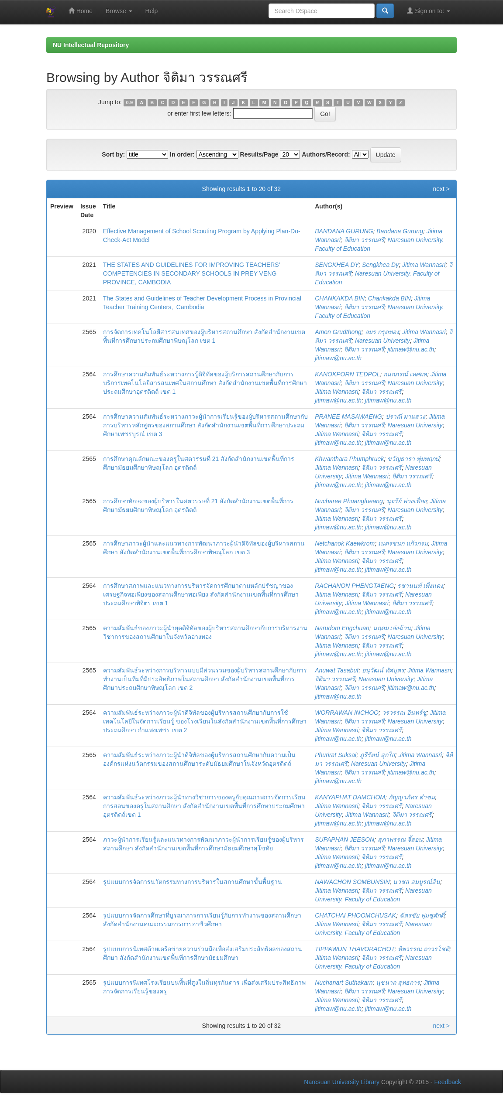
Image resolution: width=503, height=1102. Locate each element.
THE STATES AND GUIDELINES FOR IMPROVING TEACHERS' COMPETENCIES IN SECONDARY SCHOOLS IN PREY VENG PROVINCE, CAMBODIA (191, 273)
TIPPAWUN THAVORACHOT (354, 948)
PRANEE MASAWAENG (348, 416)
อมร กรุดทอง (382, 331)
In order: (182, 154)
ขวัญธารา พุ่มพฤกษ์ (413, 458)
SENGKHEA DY (336, 264)
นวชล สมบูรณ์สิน (416, 881)
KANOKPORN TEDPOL (347, 374)
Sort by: (113, 154)
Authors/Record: (326, 154)
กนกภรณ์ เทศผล (405, 374)
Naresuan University (382, 340)
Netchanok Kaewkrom (345, 543)
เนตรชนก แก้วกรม (403, 543)
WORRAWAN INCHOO (347, 712)
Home (81, 10)
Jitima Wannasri (423, 264)
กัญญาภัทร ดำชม (412, 797)
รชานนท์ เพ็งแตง (420, 585)
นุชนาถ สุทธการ (398, 982)
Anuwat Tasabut (336, 670)
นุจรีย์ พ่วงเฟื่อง (406, 501)
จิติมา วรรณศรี (364, 239)
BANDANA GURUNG (344, 231)
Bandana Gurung (399, 231)
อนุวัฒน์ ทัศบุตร (383, 670)
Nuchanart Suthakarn (343, 982)
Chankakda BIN (389, 298)
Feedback (447, 1081)
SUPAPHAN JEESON (344, 839)
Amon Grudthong (338, 331)
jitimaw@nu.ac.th (411, 349)
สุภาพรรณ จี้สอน (400, 839)
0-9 (129, 102)
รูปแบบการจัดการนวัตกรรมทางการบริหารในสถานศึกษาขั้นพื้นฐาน (192, 881)
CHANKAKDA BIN (340, 298)
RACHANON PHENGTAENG (354, 585)
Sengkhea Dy (380, 264)
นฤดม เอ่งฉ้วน (392, 627)
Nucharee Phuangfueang (349, 501)
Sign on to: (428, 10)
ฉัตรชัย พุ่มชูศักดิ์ (422, 915)
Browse (119, 10)
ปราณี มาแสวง (406, 416)
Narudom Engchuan (342, 627)
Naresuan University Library (341, 1081)
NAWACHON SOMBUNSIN (352, 881)
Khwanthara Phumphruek (349, 458)
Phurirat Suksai (335, 754)
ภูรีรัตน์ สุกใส (377, 754)
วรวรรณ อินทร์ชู (404, 712)
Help (151, 10)
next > (441, 188)
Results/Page (259, 154)
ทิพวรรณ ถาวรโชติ (423, 948)
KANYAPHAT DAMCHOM (350, 797)
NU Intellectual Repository (91, 44)
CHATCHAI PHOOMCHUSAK (355, 915)
